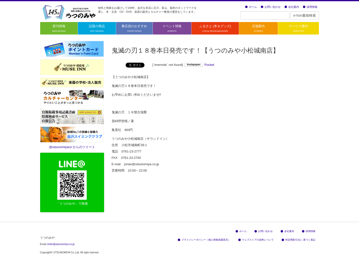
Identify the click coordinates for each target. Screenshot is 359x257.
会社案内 (292, 6)
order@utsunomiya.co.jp (61, 244)
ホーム (251, 6)
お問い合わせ (271, 6)
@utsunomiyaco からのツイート (72, 147)
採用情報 (310, 6)
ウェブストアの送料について (256, 239)
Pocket (209, 65)
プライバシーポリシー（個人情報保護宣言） (204, 239)
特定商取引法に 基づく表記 (298, 239)
